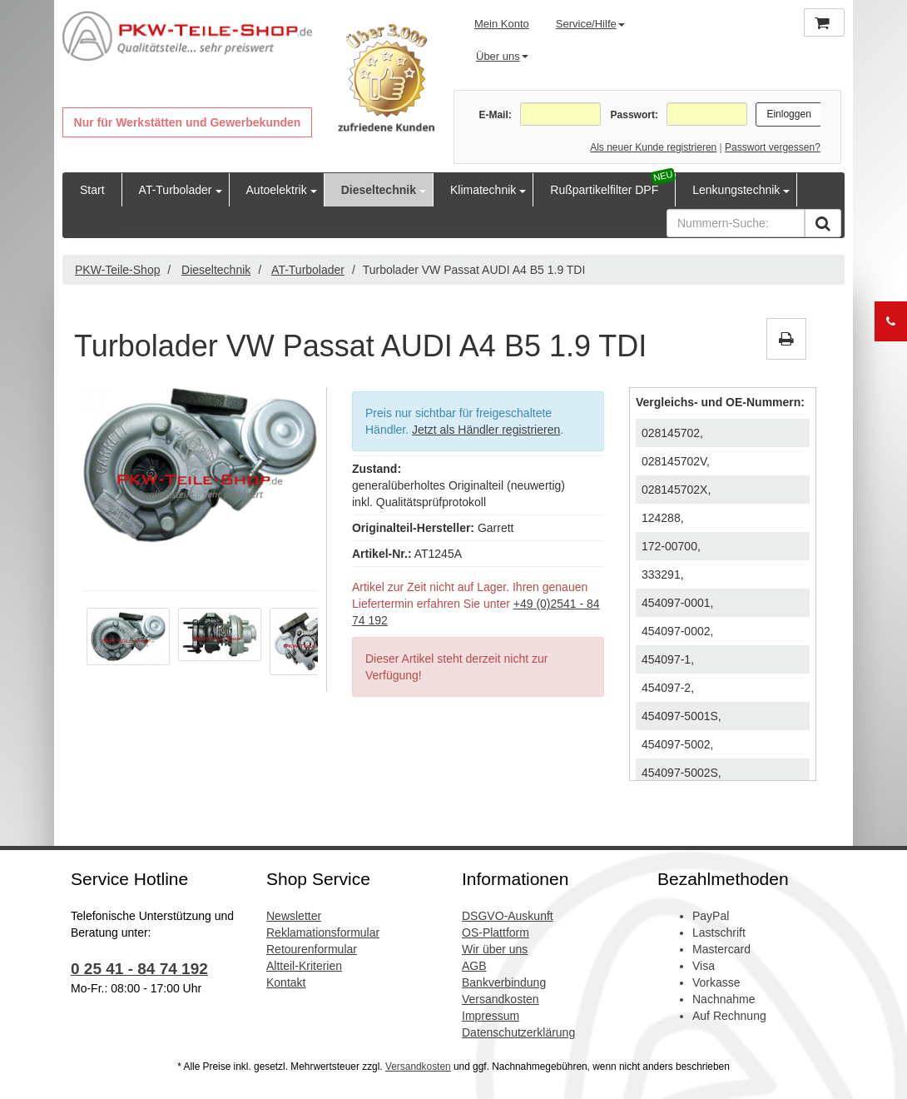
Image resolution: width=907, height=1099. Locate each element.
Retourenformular (311, 949)
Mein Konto (501, 23)
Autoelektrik (276, 189)
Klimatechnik (483, 189)
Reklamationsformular (322, 932)
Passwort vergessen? (772, 147)
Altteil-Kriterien (304, 965)
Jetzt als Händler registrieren (486, 429)
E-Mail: (494, 115)
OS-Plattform (495, 932)
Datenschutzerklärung (518, 1032)
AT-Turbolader (175, 189)
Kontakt (285, 982)
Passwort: (634, 115)
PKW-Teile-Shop (117, 269)
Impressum (490, 1015)
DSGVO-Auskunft (507, 915)
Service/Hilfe (590, 23)
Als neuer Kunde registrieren (653, 147)
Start (92, 189)
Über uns (502, 56)
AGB (474, 965)
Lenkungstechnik (736, 189)
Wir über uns (495, 949)
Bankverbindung (504, 982)
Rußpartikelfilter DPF (604, 189)
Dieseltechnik (378, 189)
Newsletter (293, 915)
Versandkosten (500, 999)
